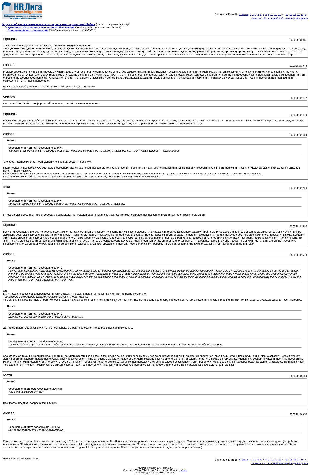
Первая (243, 14)
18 (302, 14)
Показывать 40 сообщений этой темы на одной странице (279, 18)
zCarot (183, 470)
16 (294, 14)
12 (279, 14)
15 (291, 14)
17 (298, 14)
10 (271, 14)
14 (287, 14)
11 (275, 14)
